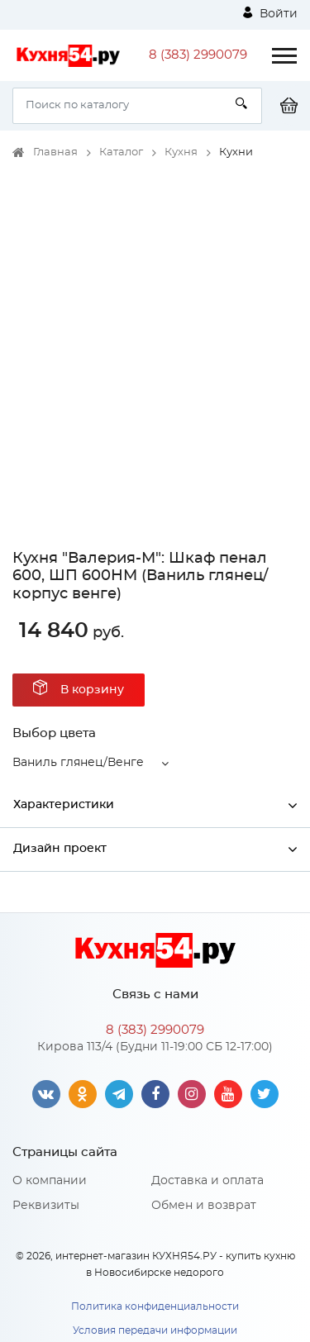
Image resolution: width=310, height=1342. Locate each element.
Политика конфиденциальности (155, 1306)
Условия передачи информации (155, 1330)
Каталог (121, 152)
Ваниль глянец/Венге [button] (78, 763)
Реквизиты (45, 1205)
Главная (55, 152)
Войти (270, 13)
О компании (49, 1181)
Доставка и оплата (207, 1181)
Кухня (181, 152)
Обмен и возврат (203, 1205)
